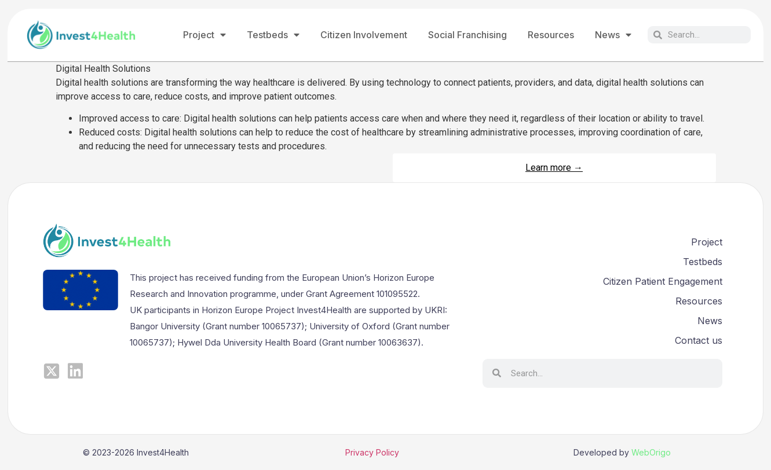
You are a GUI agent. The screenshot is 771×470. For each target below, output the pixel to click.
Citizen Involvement (363, 35)
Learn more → (554, 167)
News (613, 34)
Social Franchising (467, 35)
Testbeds (273, 34)
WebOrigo (651, 452)
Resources (551, 35)
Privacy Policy (372, 452)
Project (204, 34)
